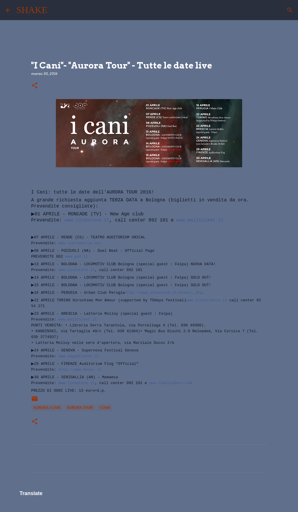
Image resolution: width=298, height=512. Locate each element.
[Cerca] (55, 10)
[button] (34, 86)
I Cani (105, 408)
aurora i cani (46, 408)
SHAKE (31, 10)
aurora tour (80, 408)
